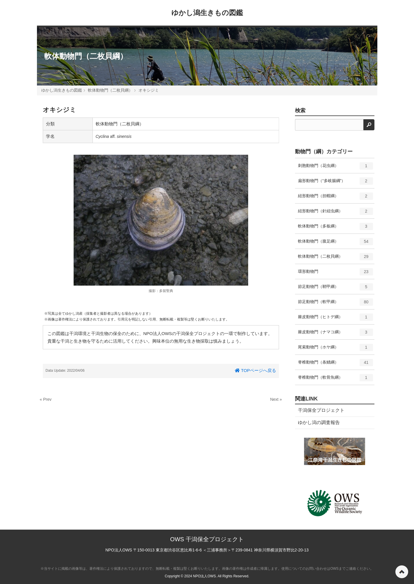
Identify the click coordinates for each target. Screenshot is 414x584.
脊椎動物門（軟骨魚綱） (335, 379)
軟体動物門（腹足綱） (335, 243)
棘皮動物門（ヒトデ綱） (335, 319)
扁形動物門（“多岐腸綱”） (335, 182)
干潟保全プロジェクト (321, 410)
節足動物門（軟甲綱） (335, 303)
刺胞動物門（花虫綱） (335, 167)
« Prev (45, 399)
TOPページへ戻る (255, 370)
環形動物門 (335, 273)
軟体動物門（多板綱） (335, 228)
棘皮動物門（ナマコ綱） (335, 334)
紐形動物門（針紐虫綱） (335, 213)
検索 (300, 110)
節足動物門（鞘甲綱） (335, 288)
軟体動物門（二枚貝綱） (85, 56)
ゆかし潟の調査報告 (319, 422)
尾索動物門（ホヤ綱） (335, 349)
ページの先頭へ (401, 571)
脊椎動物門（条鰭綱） (335, 364)
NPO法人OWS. (205, 576)
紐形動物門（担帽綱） (335, 198)
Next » (276, 399)
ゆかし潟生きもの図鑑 (207, 13)
